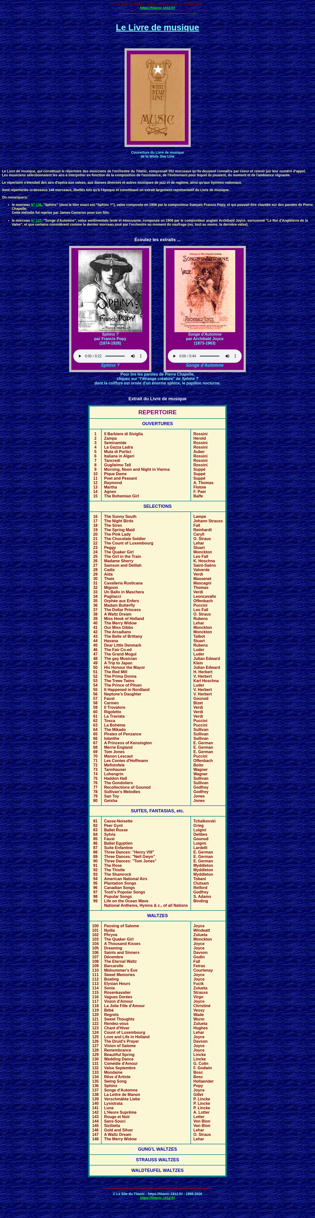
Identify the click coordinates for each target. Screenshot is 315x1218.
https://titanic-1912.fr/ (157, 8)
